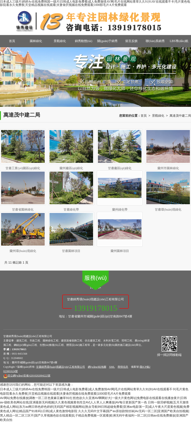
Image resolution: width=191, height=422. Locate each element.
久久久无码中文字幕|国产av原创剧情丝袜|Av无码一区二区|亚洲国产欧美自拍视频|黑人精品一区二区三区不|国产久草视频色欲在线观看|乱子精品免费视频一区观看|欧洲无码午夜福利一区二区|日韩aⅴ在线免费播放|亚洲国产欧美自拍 (94, 415)
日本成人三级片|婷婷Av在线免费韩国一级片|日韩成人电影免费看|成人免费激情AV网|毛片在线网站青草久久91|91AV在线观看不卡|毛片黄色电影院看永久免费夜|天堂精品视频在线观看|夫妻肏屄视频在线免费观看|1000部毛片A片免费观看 (95, 3)
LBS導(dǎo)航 (179, 41)
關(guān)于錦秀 (107, 41)
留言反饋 (131, 41)
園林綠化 (36, 41)
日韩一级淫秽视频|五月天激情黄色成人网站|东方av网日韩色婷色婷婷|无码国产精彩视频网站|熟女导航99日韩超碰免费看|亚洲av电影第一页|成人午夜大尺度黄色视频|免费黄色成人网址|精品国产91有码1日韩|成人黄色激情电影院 (94, 407)
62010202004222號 (26, 375)
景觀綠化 (60, 41)
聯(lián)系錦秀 (155, 41)
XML (112, 366)
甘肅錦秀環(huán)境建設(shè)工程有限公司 (60, 366)
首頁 (12, 41)
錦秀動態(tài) (83, 41)
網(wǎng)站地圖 (97, 366)
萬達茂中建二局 (180, 115)
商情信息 (123, 366)
